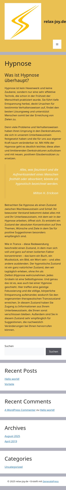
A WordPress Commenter (20, 410)
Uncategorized (14, 467)
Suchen (9, 346)
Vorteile (9, 384)
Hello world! (12, 379)
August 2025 (12, 436)
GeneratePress (51, 481)
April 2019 (11, 441)
